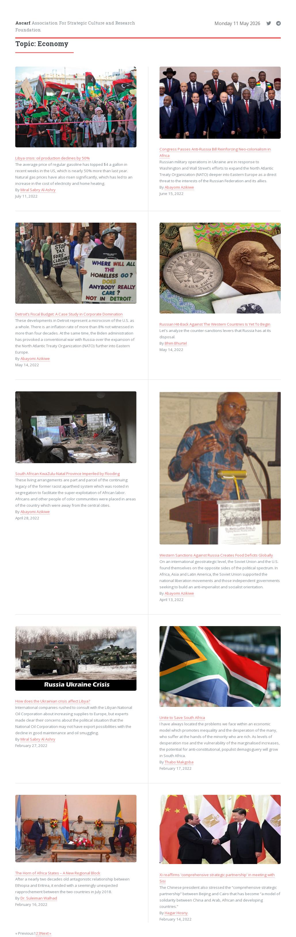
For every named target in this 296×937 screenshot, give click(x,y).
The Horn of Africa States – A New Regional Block (57, 873)
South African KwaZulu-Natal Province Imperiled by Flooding (67, 473)
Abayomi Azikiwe (179, 187)
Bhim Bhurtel (176, 343)
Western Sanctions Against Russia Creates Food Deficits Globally (216, 555)
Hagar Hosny (176, 912)
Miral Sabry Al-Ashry (38, 189)
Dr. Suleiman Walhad (38, 898)
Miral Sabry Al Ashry (37, 739)
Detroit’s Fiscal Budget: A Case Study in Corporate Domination (69, 314)
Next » (46, 933)
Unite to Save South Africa (182, 717)
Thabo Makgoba (179, 762)
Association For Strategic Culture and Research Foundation (75, 26)
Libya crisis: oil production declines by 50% (52, 158)
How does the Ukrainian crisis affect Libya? (52, 701)
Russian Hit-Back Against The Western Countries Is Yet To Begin (215, 324)
